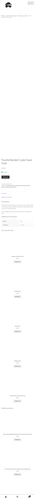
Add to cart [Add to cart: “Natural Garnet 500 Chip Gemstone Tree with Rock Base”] (17, 475)
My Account (6, 497)
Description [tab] (4, 160)
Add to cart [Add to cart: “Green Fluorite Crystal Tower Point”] (17, 367)
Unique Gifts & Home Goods (11, 15)
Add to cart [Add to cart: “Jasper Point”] (17, 298)
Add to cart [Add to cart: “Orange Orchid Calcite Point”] (17, 228)
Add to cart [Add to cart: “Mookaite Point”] (17, 332)
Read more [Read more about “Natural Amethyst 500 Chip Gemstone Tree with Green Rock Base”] (17, 406)
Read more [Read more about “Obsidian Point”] (17, 263)
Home (4, 15)
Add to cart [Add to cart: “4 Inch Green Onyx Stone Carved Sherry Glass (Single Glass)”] (17, 441)
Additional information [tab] (6, 163)
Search (17, 497)
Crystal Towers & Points (11, 152)
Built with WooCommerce (7, 491)
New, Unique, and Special (22, 15)
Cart (27, 496)
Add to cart (5, 143)
